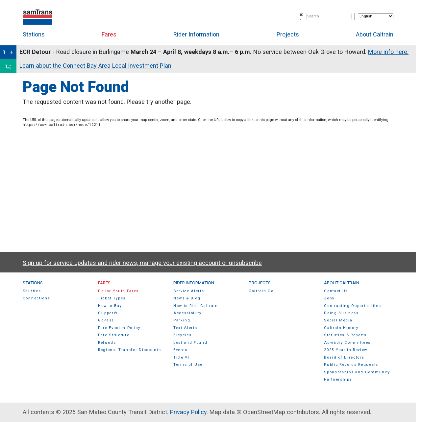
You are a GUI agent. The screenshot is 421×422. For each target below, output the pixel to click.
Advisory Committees (347, 342)
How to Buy (110, 306)
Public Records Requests (351, 365)
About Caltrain (374, 34)
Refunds (107, 342)
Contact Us (336, 291)
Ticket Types (112, 298)
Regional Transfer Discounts (129, 350)
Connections (36, 298)
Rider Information (196, 34)
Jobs (329, 298)
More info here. (388, 51)
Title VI (181, 357)
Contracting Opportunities (352, 306)
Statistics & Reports (345, 335)
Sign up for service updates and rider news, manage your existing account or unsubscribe (142, 262)
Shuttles (32, 291)
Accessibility (187, 313)
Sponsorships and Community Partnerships (357, 376)
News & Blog (187, 298)
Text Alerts (185, 328)
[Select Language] (375, 16)
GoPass (106, 320)
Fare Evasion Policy (119, 328)
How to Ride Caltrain (195, 306)
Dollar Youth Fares (118, 291)
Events (180, 350)
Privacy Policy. (189, 412)
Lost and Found (190, 342)
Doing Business (341, 313)
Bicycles (182, 335)
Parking (181, 320)
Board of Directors (344, 357)
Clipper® (107, 313)
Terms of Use (188, 365)
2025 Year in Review (345, 350)
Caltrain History (341, 328)
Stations (34, 34)
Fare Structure (114, 335)
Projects (288, 34)
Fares (109, 34)
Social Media (338, 320)
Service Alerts (188, 291)
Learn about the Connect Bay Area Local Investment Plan (95, 65)
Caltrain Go (261, 291)
